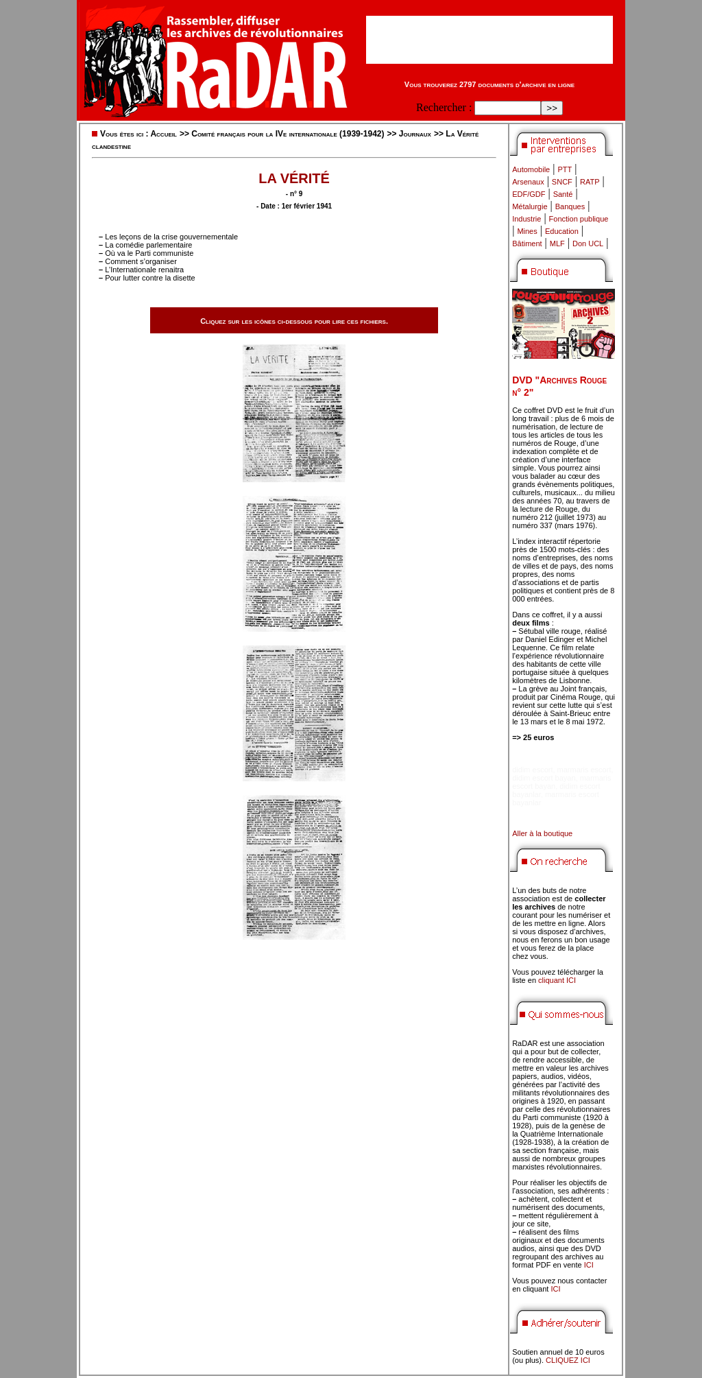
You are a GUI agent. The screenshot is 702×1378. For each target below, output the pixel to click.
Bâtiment (527, 243)
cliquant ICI (557, 980)
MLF (557, 243)
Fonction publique (579, 219)
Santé (563, 194)
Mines (527, 231)
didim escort (532, 769)
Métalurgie (529, 206)
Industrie (526, 219)
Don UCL (587, 243)
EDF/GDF (528, 194)
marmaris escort (584, 769)
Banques (570, 206)
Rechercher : (444, 107)
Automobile (531, 169)
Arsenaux (528, 182)
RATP (590, 182)
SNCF (562, 182)
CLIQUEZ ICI (568, 1360)
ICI (589, 1265)
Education (562, 231)
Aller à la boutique (542, 833)
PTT (564, 169)
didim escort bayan (543, 778)
